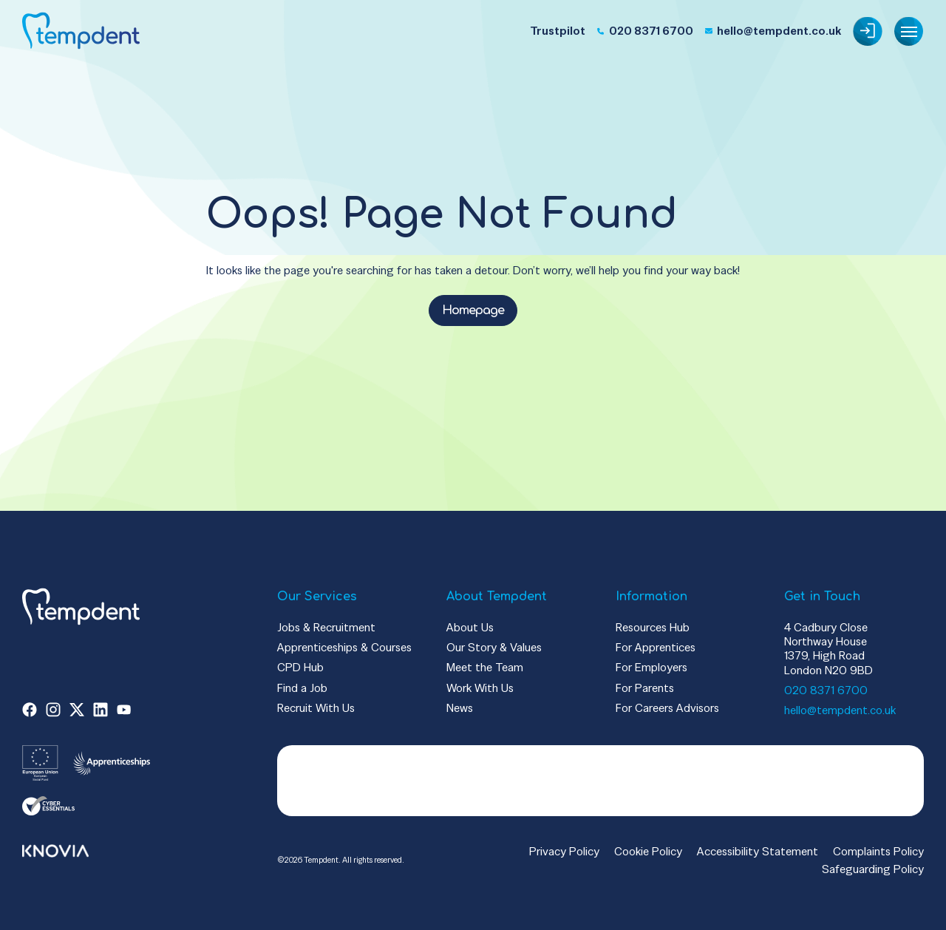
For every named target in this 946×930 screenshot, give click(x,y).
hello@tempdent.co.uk (840, 710)
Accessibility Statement (757, 851)
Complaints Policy (878, 851)
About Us (470, 627)
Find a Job (302, 688)
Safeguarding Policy (873, 869)
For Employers (651, 667)
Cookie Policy (648, 851)
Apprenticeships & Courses (344, 647)
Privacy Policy (564, 851)
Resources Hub (653, 627)
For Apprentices (655, 647)
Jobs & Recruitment (326, 627)
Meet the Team (484, 667)
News (459, 708)
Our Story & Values (494, 647)
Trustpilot (557, 31)
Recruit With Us (316, 708)
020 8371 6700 (826, 690)
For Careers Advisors (667, 708)
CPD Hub (300, 667)
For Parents (645, 688)
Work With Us (480, 688)
